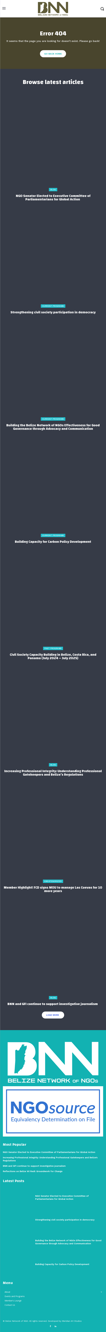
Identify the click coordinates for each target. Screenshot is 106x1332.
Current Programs (53, 306)
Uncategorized (53, 881)
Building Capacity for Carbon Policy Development (53, 542)
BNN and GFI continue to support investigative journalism (53, 1004)
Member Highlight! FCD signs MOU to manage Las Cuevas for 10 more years (53, 889)
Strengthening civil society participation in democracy (53, 312)
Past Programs (53, 648)
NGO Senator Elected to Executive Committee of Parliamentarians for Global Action (53, 198)
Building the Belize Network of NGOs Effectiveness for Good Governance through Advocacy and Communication (53, 427)
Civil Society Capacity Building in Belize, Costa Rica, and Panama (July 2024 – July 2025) (53, 656)
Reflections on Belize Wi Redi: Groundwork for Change (33, 1171)
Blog (53, 190)
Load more (52, 1015)
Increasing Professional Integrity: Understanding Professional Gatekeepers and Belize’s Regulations (53, 773)
